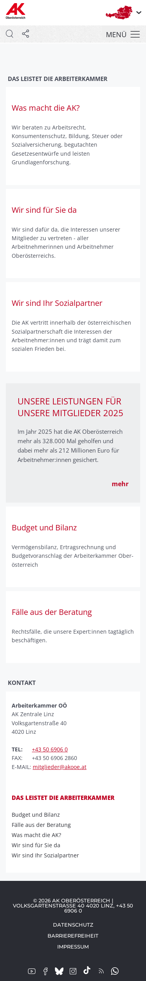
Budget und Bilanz (38, 814)
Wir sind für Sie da (38, 845)
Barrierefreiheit (73, 935)
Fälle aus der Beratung (44, 824)
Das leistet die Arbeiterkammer (63, 797)
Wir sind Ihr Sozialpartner (48, 855)
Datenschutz (73, 925)
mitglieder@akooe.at (59, 767)
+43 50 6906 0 (50, 749)
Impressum (73, 946)
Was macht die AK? (39, 835)
